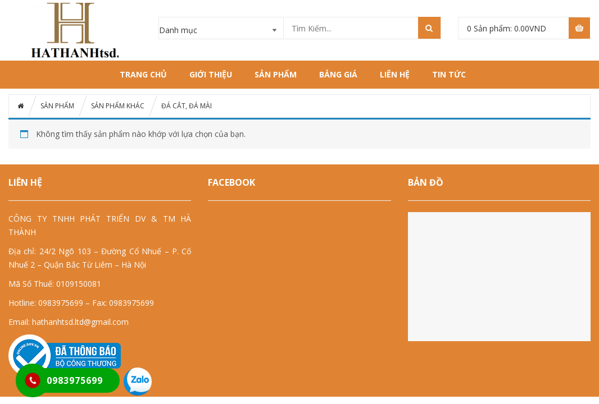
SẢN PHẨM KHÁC (117, 106)
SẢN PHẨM (276, 74)
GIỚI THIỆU (210, 74)
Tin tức (449, 74)
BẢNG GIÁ (338, 74)
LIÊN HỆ (395, 74)
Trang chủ (143, 74)
